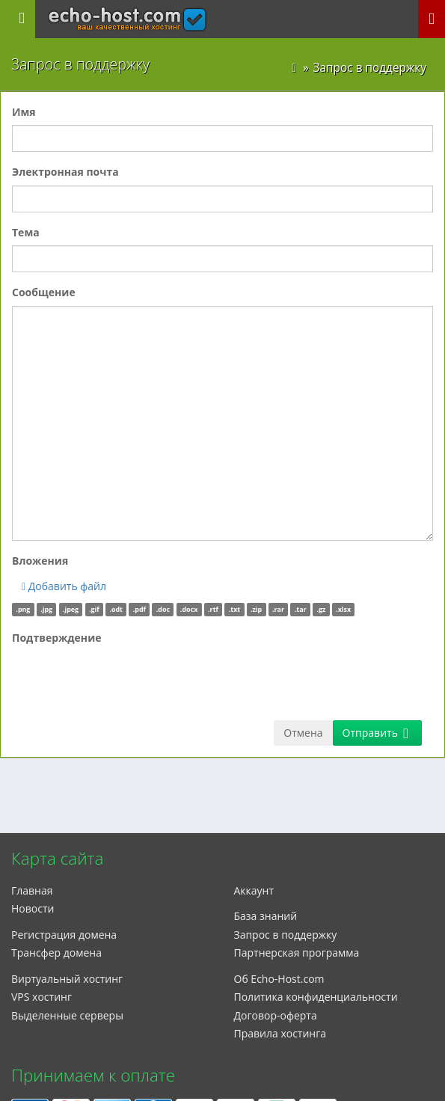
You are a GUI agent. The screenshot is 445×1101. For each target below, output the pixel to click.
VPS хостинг (41, 997)
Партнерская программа (297, 952)
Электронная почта (65, 172)
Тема (26, 232)
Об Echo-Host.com (279, 979)
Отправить (375, 733)
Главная (32, 890)
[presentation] (125, 680)
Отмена (302, 733)
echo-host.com (127, 12)
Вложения (40, 560)
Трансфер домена (56, 952)
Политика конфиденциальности (316, 997)
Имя (24, 112)
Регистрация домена (64, 934)
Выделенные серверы (67, 1015)
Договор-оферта (275, 1015)
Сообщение (44, 292)
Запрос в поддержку (285, 934)
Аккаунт (254, 890)
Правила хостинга (280, 1033)
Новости (32, 908)
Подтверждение (57, 638)
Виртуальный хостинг (67, 979)
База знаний (266, 916)
